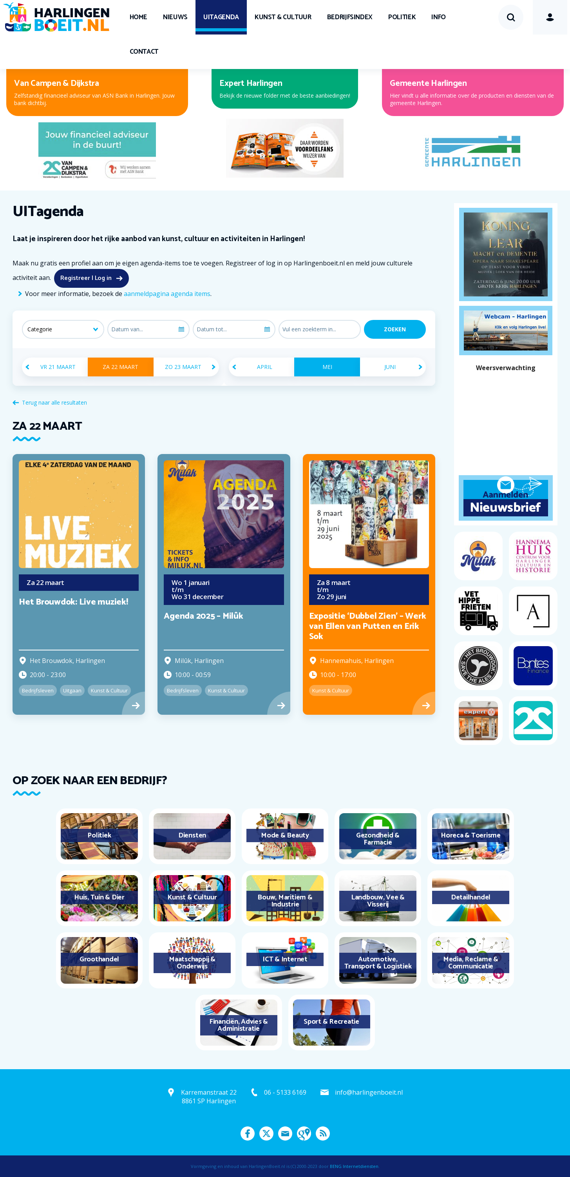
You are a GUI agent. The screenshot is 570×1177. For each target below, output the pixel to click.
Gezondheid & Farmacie (378, 839)
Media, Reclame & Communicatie (470, 963)
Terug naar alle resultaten (54, 402)
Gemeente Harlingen (428, 83)
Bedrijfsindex (350, 17)
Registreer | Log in (86, 278)
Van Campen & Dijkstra (56, 83)
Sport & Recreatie (331, 1022)
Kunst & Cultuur (283, 17)
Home (139, 17)
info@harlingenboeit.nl (369, 1092)
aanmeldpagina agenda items (167, 293)
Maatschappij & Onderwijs (192, 963)
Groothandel (99, 959)
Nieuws (175, 17)
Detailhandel (470, 897)
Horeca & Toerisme (471, 835)
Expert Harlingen (250, 83)
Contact (144, 51)
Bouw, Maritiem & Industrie (284, 901)
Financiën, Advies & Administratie (238, 1025)
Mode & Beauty (285, 835)
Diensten (192, 835)
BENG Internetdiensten (354, 1166)
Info (438, 17)
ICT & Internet (285, 959)
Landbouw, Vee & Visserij (378, 901)
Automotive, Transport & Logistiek (378, 963)
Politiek (402, 17)
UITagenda (221, 17)
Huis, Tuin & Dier (99, 897)
